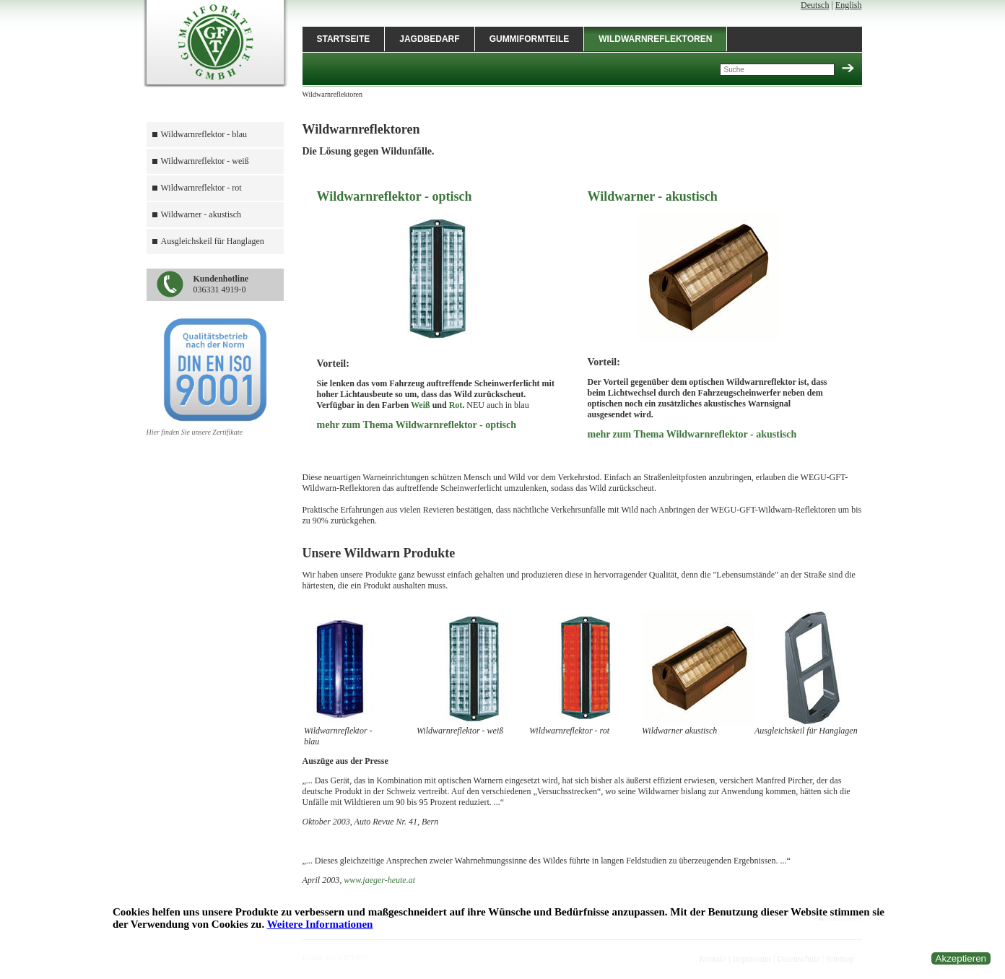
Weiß (420, 405)
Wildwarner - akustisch (201, 214)
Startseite (343, 39)
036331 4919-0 (221, 284)
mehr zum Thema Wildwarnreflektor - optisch (417, 424)
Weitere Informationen (320, 924)
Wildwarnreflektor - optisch (394, 196)
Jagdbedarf (429, 39)
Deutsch (815, 5)
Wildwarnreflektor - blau (204, 134)
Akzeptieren (961, 958)
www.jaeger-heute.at (379, 880)
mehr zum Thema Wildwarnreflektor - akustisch (692, 434)
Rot (456, 405)
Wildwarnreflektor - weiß (205, 161)
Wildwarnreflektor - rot (201, 188)
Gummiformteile (530, 39)
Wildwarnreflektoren (655, 39)
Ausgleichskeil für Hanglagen (212, 241)
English (848, 5)
